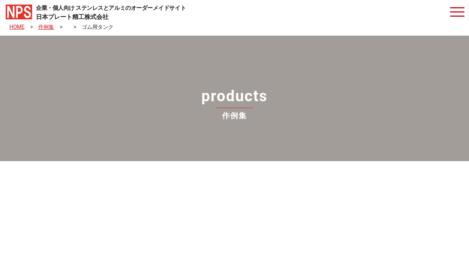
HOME (17, 27)
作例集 (46, 27)
